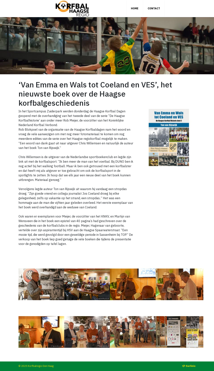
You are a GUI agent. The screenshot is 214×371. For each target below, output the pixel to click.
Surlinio (191, 366)
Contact (154, 8)
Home (134, 8)
